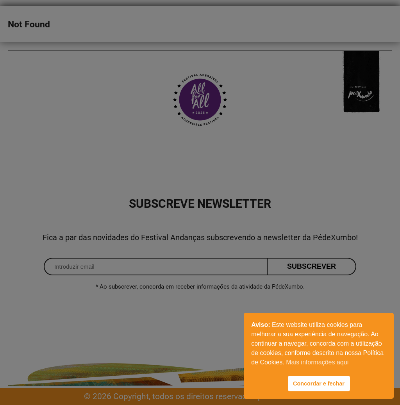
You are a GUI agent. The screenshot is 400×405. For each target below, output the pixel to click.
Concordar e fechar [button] (319, 383)
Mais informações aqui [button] (317, 362)
